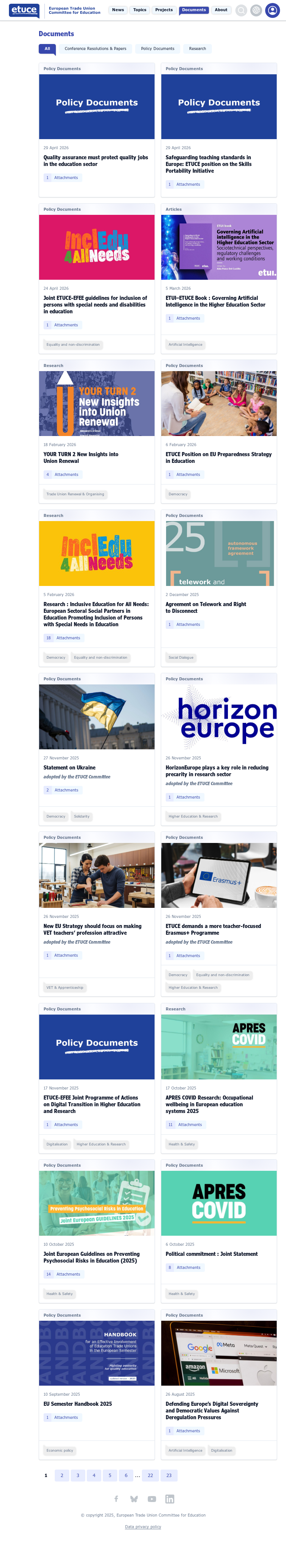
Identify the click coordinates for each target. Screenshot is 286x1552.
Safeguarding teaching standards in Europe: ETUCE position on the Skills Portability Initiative (209, 164)
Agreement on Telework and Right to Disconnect (206, 607)
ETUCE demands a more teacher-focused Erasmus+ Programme (213, 928)
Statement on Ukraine (70, 766)
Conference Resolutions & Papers (96, 48)
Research (198, 48)
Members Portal (272, 10)
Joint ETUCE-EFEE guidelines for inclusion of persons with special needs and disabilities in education (96, 304)
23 (170, 1474)
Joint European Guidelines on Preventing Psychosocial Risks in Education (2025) (92, 1256)
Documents (194, 10)
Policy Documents (158, 48)
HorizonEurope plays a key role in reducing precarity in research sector (217, 770)
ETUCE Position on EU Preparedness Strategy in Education (219, 457)
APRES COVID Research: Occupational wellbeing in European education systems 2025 (210, 1103)
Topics (140, 10)
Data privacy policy (143, 1525)
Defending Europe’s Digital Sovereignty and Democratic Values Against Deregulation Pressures (212, 1409)
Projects (165, 10)
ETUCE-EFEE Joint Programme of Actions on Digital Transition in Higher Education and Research (92, 1103)
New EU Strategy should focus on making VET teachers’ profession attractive (93, 928)
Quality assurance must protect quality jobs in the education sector (96, 160)
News (119, 10)
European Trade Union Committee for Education (56, 10)
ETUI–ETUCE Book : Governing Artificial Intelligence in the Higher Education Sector (216, 301)
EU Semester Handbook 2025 (78, 1402)
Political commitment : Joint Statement (212, 1252)
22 (151, 1474)
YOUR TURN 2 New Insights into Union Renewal (81, 457)
